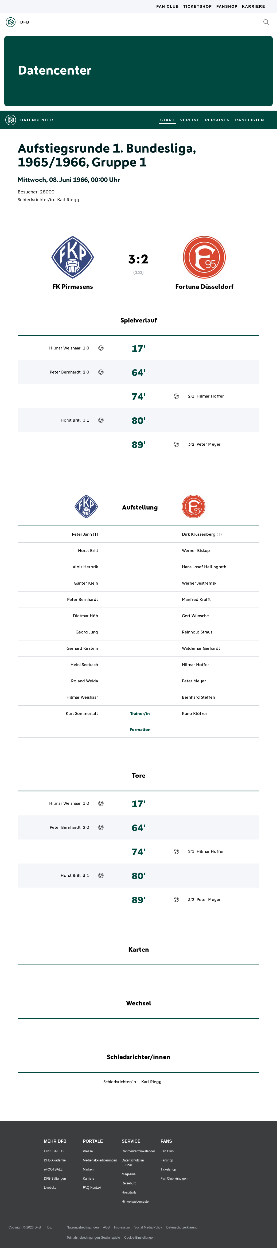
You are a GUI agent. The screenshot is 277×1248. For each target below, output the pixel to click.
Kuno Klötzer (194, 714)
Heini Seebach (84, 665)
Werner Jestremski (199, 583)
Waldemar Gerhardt (201, 648)
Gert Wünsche (195, 616)
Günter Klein (86, 583)
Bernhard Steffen (198, 697)
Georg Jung (87, 632)
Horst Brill (71, 420)
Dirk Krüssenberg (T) (202, 534)
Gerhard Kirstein (82, 648)
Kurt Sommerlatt (82, 714)
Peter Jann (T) (85, 534)
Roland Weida (84, 681)
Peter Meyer (209, 444)
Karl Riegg (68, 199)
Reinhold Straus (197, 632)
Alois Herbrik (85, 567)
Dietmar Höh (85, 616)
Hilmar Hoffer (210, 396)
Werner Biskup (196, 551)
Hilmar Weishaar (65, 348)
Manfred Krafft (196, 599)
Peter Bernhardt (65, 372)
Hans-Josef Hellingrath (204, 567)
